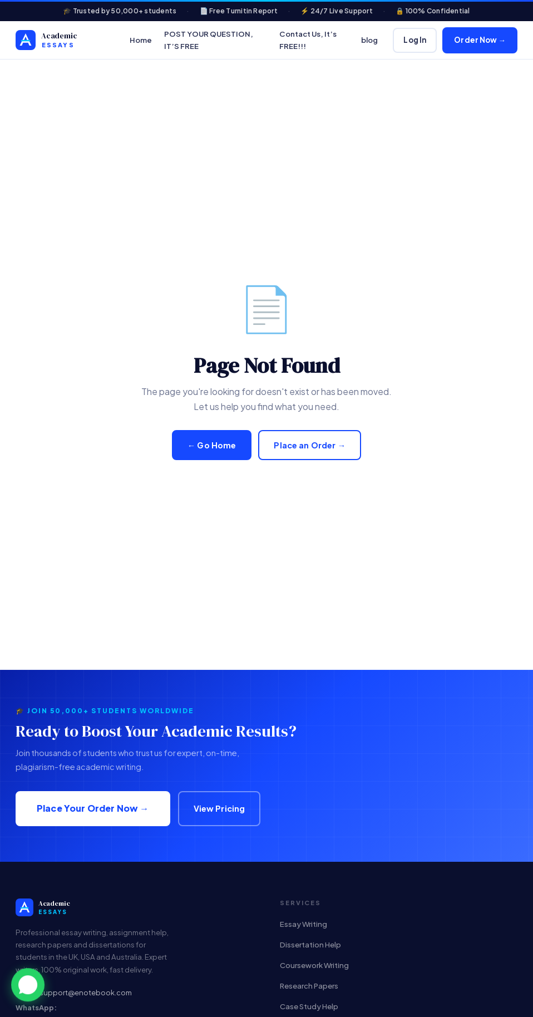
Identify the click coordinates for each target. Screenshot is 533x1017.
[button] (28, 986)
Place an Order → (310, 445)
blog (369, 40)
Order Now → (480, 40)
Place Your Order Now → (93, 808)
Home (141, 40)
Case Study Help (309, 1006)
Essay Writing (303, 924)
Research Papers (309, 985)
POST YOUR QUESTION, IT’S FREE (208, 40)
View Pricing (219, 808)
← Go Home (211, 445)
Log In (414, 40)
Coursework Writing (314, 965)
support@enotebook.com (86, 992)
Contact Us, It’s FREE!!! (308, 40)
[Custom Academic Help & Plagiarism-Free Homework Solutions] (65, 40)
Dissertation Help (310, 944)
